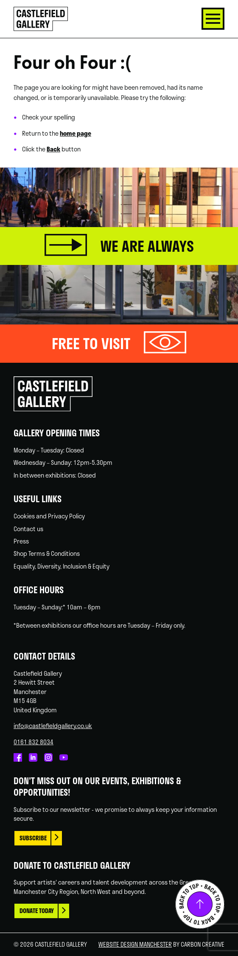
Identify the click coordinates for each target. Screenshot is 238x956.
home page (75, 133)
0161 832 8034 (33, 741)
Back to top (199, 904)
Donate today (37, 910)
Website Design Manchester (135, 944)
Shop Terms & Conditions (47, 553)
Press (21, 541)
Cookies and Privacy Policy (49, 516)
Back (53, 149)
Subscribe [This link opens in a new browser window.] (33, 838)
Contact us (28, 528)
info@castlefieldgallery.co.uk (53, 725)
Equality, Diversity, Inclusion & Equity (61, 566)
